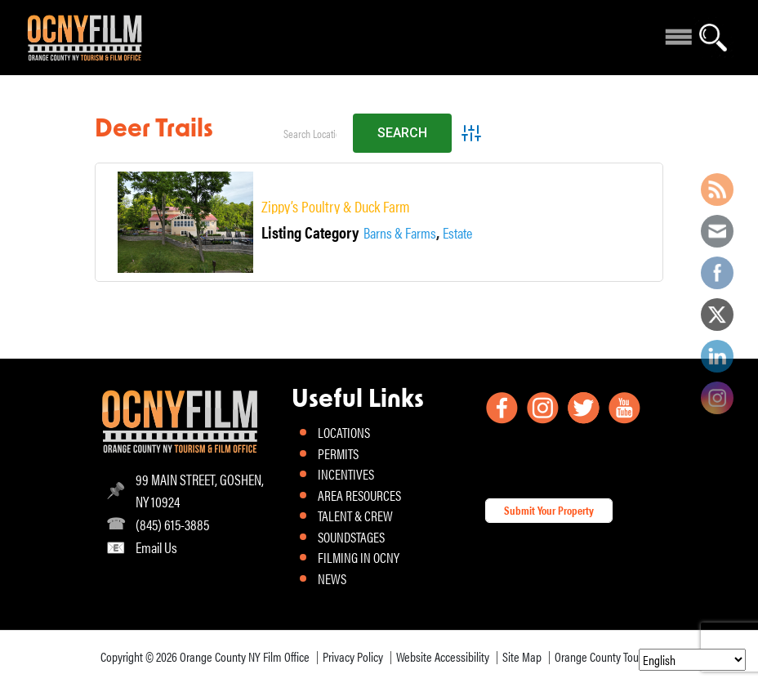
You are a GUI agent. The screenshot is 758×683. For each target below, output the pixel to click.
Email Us (156, 547)
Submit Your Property (549, 510)
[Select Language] (692, 660)
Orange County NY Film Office (245, 656)
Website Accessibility (442, 656)
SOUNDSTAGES (351, 537)
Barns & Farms (399, 232)
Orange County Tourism (606, 656)
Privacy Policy (353, 656)
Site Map (522, 656)
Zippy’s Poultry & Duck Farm (335, 206)
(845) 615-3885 (172, 524)
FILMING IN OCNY (358, 557)
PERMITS (338, 453)
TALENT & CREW (355, 515)
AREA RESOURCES (359, 495)
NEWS (332, 578)
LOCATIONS (344, 432)
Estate (457, 232)
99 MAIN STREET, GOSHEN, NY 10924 (200, 490)
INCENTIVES (346, 474)
